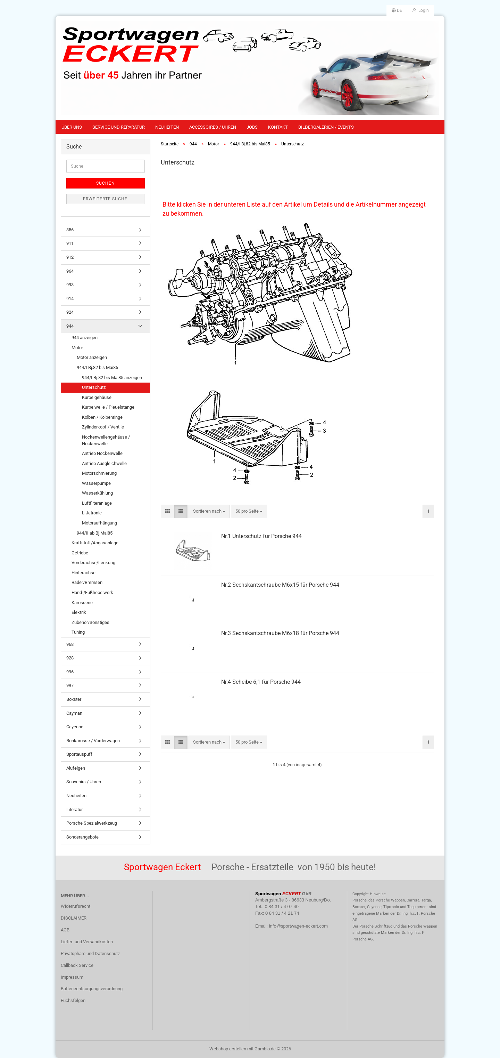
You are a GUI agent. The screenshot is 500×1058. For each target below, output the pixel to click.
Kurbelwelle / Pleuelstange (108, 407)
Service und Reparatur (118, 127)
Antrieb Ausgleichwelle (104, 463)
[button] (396, 10)
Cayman (74, 713)
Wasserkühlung (97, 493)
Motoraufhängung (99, 523)
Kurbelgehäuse (96, 397)
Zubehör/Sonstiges (90, 622)
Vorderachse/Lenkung (93, 562)
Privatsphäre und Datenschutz (90, 953)
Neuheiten (167, 127)
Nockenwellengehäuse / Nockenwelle (106, 440)
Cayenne (74, 726)
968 (70, 644)
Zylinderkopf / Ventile (103, 427)
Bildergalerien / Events (326, 127)
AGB (65, 929)
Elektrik (79, 612)
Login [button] (420, 10)
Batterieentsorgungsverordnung (92, 988)
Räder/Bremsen (87, 582)
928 (70, 657)
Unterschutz (94, 387)
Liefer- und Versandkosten (87, 941)
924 (70, 312)
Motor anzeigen (92, 357)
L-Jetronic (92, 512)
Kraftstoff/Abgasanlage (95, 542)
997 (70, 685)
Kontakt (278, 127)
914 (70, 298)
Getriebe (80, 552)
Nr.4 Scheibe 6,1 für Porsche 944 (261, 682)
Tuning (78, 632)
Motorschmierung (99, 473)
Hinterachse (83, 572)
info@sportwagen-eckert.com (298, 926)
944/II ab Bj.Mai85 (94, 533)
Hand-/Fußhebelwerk (92, 592)
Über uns (71, 127)
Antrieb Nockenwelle (102, 453)
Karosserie (82, 602)
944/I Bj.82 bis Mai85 (97, 367)
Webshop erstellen (227, 1048)
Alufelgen (75, 768)
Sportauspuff (79, 754)
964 (70, 271)
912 (70, 257)
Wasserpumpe (96, 483)
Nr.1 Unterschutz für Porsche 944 (261, 536)
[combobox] (209, 511)
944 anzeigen (85, 337)
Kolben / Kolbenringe (102, 417)
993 (70, 284)
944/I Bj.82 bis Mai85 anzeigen (112, 377)
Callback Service (77, 965)
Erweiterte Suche (105, 199)
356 (70, 229)
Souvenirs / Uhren (83, 781)
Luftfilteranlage (97, 503)
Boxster (73, 699)
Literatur (74, 809)
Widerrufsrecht (75, 906)
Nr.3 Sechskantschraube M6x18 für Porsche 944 (280, 633)
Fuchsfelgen (73, 1000)
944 (70, 326)
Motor (77, 347)
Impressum (72, 977)
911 (70, 243)
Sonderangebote (82, 837)
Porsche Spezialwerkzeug (91, 823)
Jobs (252, 127)
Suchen (105, 183)
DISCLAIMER (73, 918)
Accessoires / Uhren (212, 127)
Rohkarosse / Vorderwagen (93, 740)
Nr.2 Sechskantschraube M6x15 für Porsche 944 (280, 585)
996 (70, 671)
